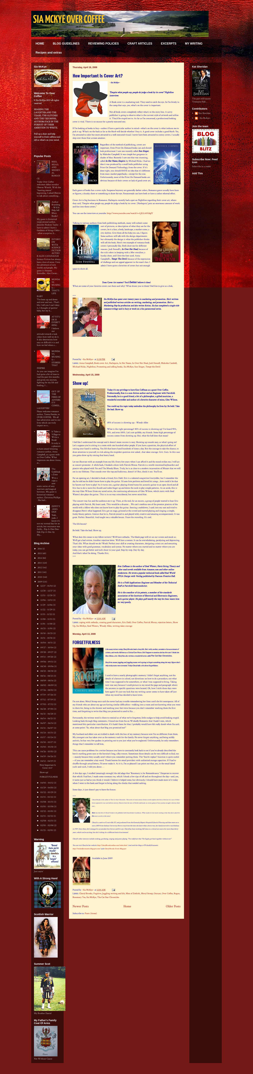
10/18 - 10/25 (46, 633)
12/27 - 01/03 (46, 585)
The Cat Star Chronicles (108, 897)
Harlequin (113, 363)
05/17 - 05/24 (47, 737)
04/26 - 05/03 (47, 751)
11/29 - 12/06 (46, 605)
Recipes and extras (49, 52)
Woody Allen (106, 626)
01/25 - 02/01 (47, 830)
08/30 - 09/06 (47, 666)
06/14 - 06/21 (46, 718)
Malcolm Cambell (169, 363)
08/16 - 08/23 (47, 675)
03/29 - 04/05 (47, 787)
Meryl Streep (147, 893)
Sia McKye (128, 366)
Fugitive (97, 893)
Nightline (91, 366)
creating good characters (110, 622)
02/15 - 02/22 (47, 816)
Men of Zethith (133, 893)
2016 (40, 548)
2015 (40, 553)
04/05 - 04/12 (47, 782)
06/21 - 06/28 (47, 713)
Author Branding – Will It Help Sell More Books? (56, 209)
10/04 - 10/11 (46, 642)
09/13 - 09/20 (47, 656)
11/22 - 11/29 (46, 609)
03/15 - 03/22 (47, 797)
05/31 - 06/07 (47, 728)
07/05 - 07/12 (47, 704)
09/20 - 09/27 (47, 652)
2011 (40, 572)
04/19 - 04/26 (47, 756)
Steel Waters (92, 626)
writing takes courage (122, 626)
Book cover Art (101, 363)
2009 (40, 581)
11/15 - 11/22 (46, 614)
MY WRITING (193, 43)
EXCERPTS (168, 43)
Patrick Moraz (150, 622)
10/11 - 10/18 (46, 638)
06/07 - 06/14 (47, 723)
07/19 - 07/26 (47, 694)
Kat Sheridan (204, 113)
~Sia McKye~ (88, 359)
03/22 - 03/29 (47, 792)
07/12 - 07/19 (46, 699)
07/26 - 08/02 (47, 690)
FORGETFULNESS (86, 642)
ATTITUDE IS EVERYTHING (56, 321)
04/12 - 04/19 (46, 761)
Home (127, 906)
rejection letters (165, 622)
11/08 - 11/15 (46, 619)
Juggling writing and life (113, 893)
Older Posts (173, 906)
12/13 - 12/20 (46, 595)
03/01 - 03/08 (47, 806)
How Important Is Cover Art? (98, 75)
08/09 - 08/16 (47, 680)
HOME (40, 43)
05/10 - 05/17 (47, 742)
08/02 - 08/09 (47, 685)
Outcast (157, 893)
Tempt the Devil (153, 366)
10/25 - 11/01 (46, 628)
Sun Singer (139, 366)
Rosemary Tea (79, 897)
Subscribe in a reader (201, 166)
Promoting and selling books (110, 366)
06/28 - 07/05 (47, 709)
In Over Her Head (140, 363)
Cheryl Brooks (85, 893)
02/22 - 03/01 (47, 811)
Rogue (177, 893)
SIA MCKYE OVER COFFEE (69, 20)
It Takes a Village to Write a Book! (56, 436)
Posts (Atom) (91, 913)
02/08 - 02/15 (47, 820)
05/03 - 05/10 (47, 746)
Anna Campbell (86, 363)
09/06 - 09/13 (47, 661)
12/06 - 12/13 (46, 600)
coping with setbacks (88, 622)
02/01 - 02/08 (47, 825)
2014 (40, 558)
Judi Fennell (154, 363)
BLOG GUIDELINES (66, 43)
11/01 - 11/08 (46, 623)
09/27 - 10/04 (47, 647)
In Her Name (125, 363)
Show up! (80, 383)
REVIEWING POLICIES (103, 43)
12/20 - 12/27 (46, 590)
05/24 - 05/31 (47, 732)
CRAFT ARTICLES (139, 43)
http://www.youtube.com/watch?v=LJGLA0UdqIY (130, 213)
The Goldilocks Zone (56, 471)
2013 (40, 562)
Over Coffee (137, 622)
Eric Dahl (126, 622)
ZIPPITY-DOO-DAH (56, 509)
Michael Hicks (79, 366)
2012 (40, 567)
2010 (40, 577)
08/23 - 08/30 (47, 671)
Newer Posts (81, 906)
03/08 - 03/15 (47, 801)
